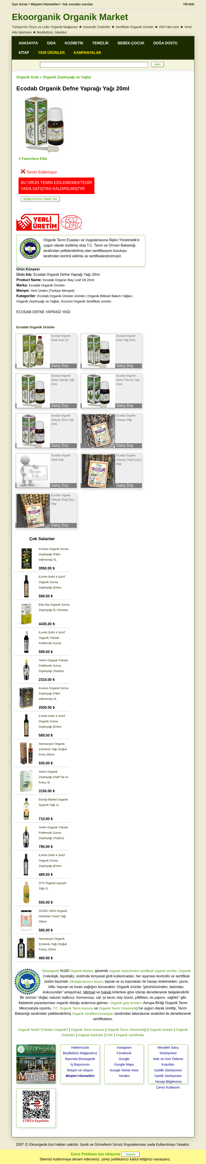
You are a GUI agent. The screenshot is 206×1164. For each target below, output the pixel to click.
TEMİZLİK (100, 43)
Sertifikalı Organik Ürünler (134, 27)
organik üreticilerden (124, 971)
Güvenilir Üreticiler (96, 27)
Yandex (124, 1076)
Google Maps (124, 1064)
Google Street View (124, 1070)
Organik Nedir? (29, 1029)
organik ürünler (166, 971)
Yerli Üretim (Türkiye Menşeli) (52, 290)
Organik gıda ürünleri (125, 1003)
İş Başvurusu (80, 1064)
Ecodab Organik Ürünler (47, 285)
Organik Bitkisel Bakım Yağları (109, 296)
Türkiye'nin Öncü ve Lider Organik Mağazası (45, 27)
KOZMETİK (74, 43)
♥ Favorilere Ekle (33, 159)
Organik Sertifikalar (130, 1035)
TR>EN (188, 4)
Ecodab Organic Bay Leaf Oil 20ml (68, 280)
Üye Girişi (19, 4)
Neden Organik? (56, 1029)
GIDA (51, 43)
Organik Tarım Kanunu (87, 1029)
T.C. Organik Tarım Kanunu (73, 1008)
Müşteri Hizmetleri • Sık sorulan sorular (62, 4)
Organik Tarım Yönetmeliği (118, 1008)
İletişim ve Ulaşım (80, 1070)
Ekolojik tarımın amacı (86, 981)
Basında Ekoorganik (80, 1059)
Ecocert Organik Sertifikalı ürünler (86, 301)
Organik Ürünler (161, 1029)
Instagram (124, 1047)
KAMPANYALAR (87, 53)
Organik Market (81, 971)
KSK (109, 1035)
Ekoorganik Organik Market (70, 17)
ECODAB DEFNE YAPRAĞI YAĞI (43, 312)
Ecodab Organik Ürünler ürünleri (61, 296)
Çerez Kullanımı (168, 1087)
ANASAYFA (28, 43)
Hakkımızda (80, 1047)
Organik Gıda (27, 77)
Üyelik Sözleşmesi (168, 1076)
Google (124, 1059)
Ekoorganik (50, 971)
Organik (185, 971)
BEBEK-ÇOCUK (131, 43)
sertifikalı (147, 971)
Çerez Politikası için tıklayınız (95, 1154)
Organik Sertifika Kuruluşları (93, 1013)
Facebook (124, 1053)
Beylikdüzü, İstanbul (52, 32)
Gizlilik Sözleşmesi (168, 1070)
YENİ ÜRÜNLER (51, 53)
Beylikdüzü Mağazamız (80, 1053)
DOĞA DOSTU (165, 43)
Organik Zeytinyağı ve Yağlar (67, 77)
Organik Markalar (90, 1035)
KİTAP (24, 53)
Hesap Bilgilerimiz (168, 1081)
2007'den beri (169, 27)
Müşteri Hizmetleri (80, 1076)
